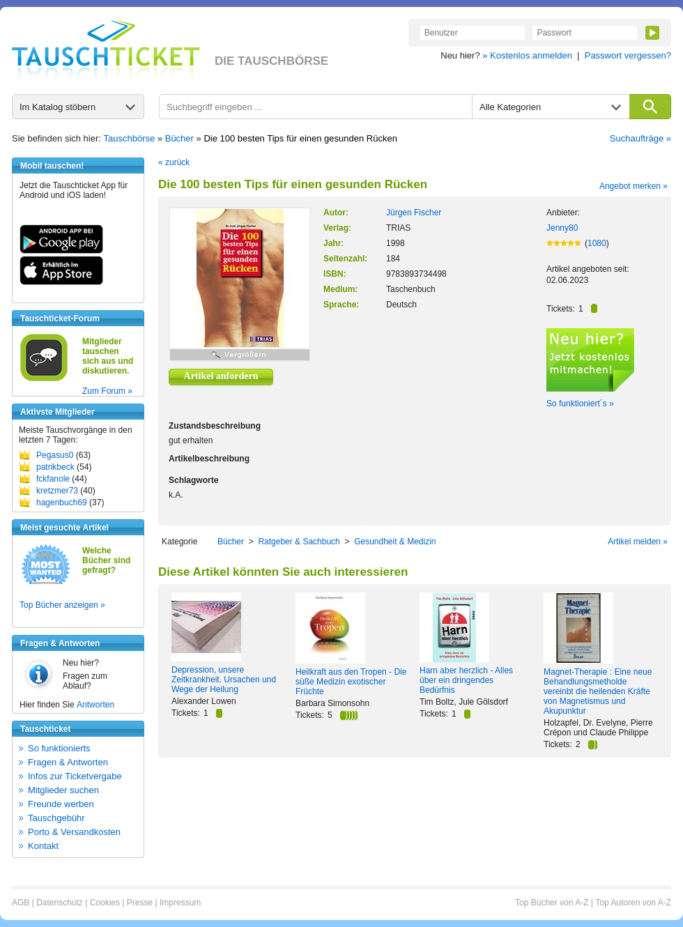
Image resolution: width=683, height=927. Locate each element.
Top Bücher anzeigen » (62, 605)
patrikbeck (55, 467)
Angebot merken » (633, 186)
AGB (20, 902)
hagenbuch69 (61, 502)
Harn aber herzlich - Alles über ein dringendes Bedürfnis (466, 680)
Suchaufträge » (640, 138)
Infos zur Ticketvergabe (74, 776)
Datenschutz (59, 902)
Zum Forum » (107, 391)
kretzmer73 (57, 491)
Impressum (180, 902)
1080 (597, 243)
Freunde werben (61, 804)
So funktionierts (59, 748)
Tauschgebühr (56, 818)
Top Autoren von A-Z (633, 902)
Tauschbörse (129, 138)
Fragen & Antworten (68, 762)
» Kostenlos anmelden (527, 55)
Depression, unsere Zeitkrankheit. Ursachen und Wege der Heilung (223, 679)
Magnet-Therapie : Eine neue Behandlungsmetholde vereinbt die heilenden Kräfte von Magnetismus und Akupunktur (598, 691)
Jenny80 (562, 228)
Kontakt (43, 846)
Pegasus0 (54, 455)
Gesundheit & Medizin (395, 541)
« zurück (174, 162)
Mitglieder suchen (63, 790)
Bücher (179, 138)
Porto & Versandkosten (74, 832)
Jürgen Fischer (413, 212)
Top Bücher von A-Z (551, 902)
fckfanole (53, 479)
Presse (140, 902)
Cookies (105, 902)
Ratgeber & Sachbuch (298, 541)
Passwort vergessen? (628, 55)
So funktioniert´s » (580, 403)
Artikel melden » (638, 541)
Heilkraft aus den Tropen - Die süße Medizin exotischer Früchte (351, 681)
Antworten (95, 705)
